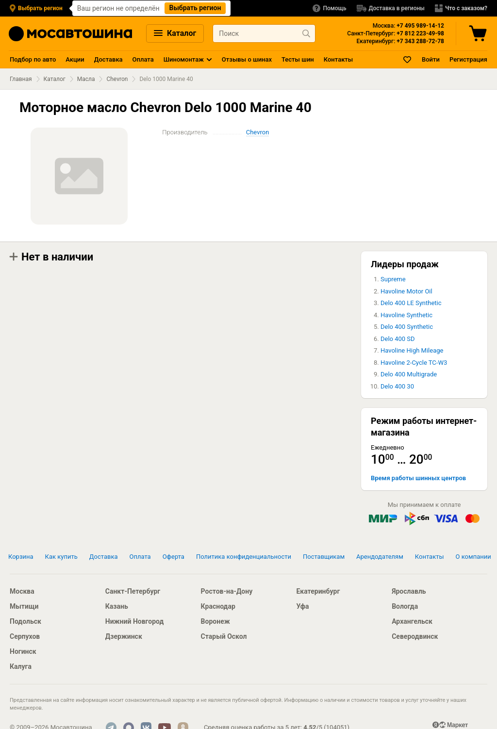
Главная (21, 79)
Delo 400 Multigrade (409, 374)
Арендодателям (379, 556)
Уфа (302, 606)
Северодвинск (415, 636)
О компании (473, 556)
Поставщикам (324, 556)
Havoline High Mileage (412, 350)
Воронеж (215, 621)
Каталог (175, 33)
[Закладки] (407, 59)
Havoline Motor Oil (406, 291)
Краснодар (218, 606)
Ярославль (409, 591)
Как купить (61, 556)
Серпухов (25, 636)
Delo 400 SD (398, 338)
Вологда (405, 606)
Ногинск (23, 651)
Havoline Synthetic (406, 315)
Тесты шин (298, 59)
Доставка (108, 59)
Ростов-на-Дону (227, 591)
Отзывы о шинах (247, 59)
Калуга (21, 666)
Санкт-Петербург (132, 591)
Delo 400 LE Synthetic (411, 303)
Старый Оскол (224, 636)
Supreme (393, 279)
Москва (22, 591)
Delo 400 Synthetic (407, 326)
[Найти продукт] (306, 33)
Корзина (20, 556)
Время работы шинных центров (418, 478)
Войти (431, 59)
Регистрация (468, 59)
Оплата (143, 59)
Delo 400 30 (397, 386)
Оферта (173, 556)
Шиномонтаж (184, 59)
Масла (86, 79)
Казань (116, 606)
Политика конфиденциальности (243, 556)
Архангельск (412, 621)
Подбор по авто (33, 59)
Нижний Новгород (134, 621)
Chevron (117, 79)
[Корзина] (479, 33)
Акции (75, 59)
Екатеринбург (318, 591)
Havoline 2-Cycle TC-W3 (414, 362)
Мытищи (24, 606)
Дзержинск (123, 636)
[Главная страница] (70, 33)
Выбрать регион (195, 8)
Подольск (25, 621)
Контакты (338, 59)
